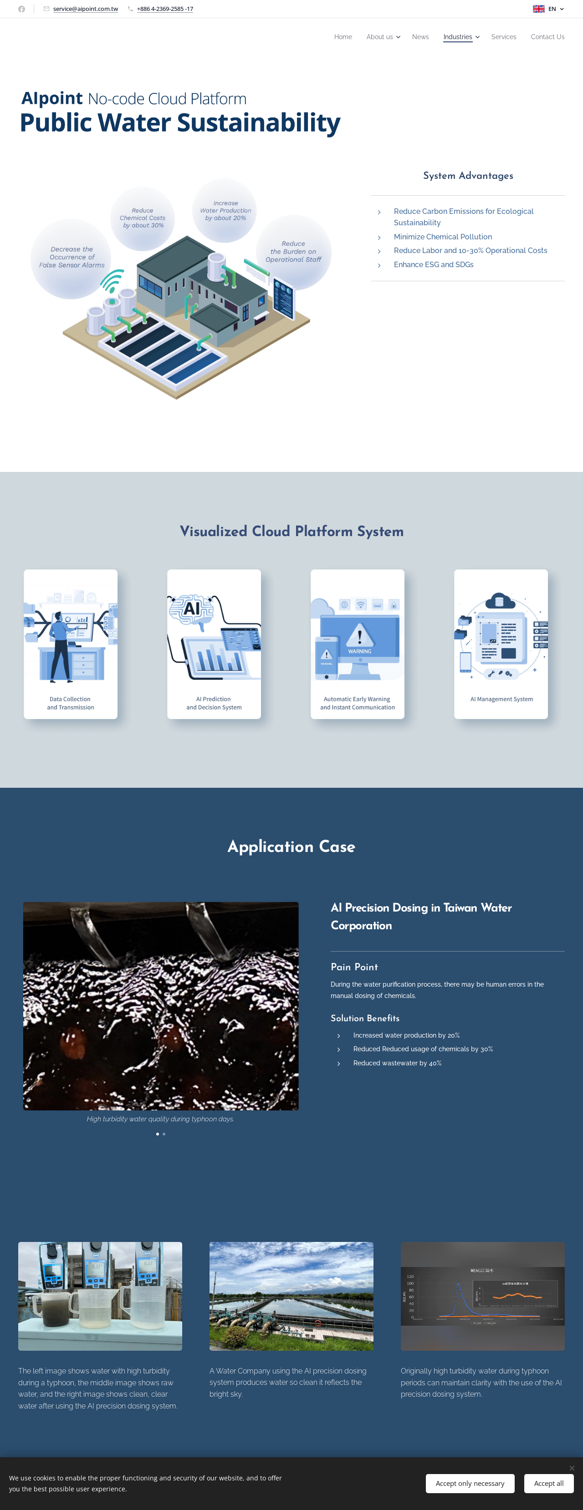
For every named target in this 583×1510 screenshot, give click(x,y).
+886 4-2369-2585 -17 (165, 9)
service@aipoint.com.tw (85, 9)
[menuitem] (326, 36)
